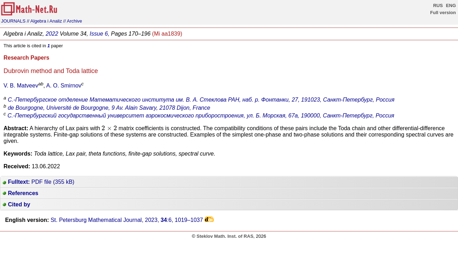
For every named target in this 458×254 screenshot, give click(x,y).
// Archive (72, 21)
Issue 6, (99, 34)
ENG (451, 5)
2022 (51, 34)
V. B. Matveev (21, 86)
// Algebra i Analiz (44, 21)
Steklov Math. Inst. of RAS (224, 236)
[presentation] (109, 128)
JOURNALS (13, 21)
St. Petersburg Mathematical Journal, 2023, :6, (126, 220)
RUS (437, 5)
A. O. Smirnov (63, 86)
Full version (443, 12)
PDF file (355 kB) (38, 182)
